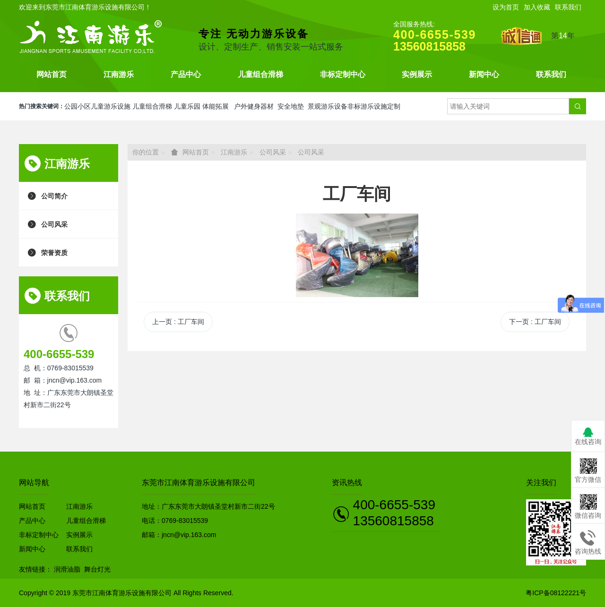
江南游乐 (119, 74)
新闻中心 (484, 74)
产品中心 (186, 74)
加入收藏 (537, 7)
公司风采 (54, 224)
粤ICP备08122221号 (556, 593)
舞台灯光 (97, 569)
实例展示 (417, 74)
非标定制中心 (342, 74)
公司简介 (54, 196)
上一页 (178, 321)
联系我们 (568, 7)
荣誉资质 (54, 252)
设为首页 (506, 7)
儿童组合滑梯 (260, 74)
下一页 (535, 321)
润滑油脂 (67, 569)
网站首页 (51, 74)
